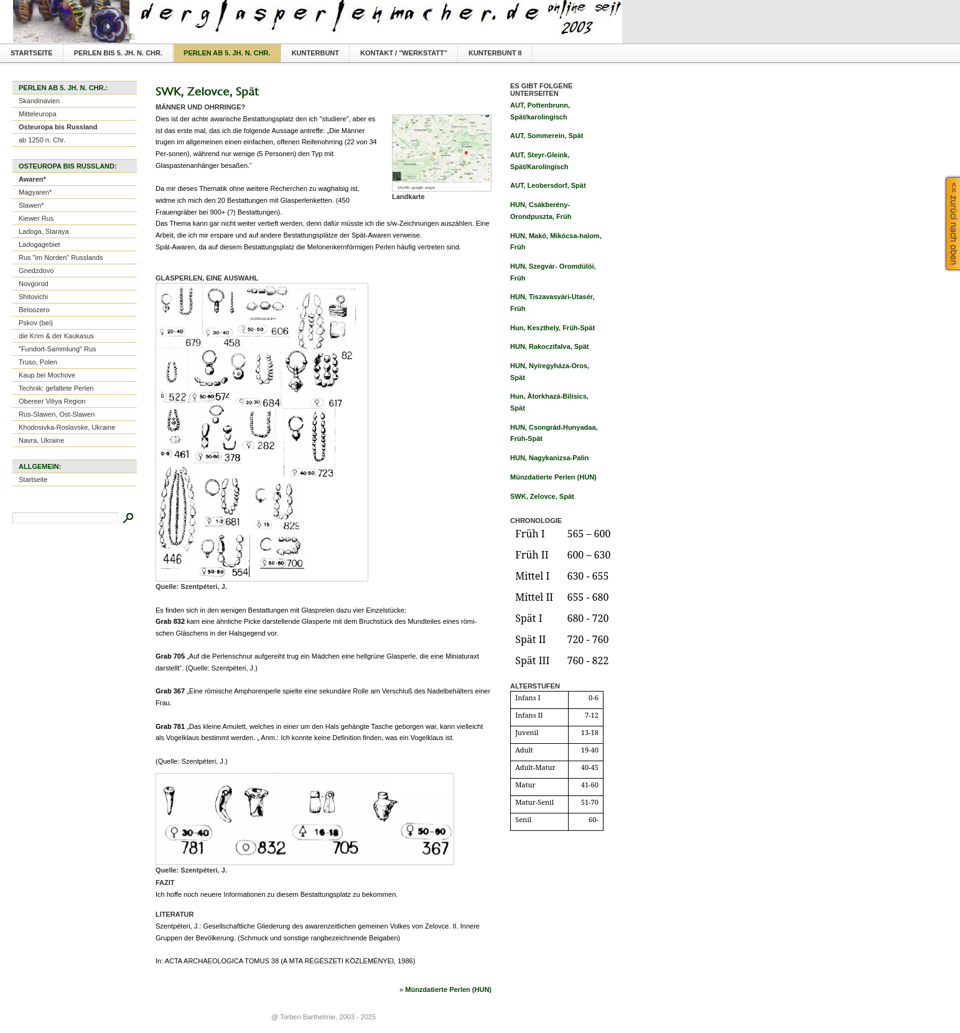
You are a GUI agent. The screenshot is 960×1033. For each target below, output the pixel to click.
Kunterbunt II (495, 53)
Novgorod (34, 283)
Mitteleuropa (38, 114)
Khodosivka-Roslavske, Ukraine (67, 427)
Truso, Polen (38, 362)
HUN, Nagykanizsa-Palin (549, 457)
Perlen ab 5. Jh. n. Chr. (227, 53)
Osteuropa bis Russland (58, 127)
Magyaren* (35, 192)
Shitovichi (33, 296)
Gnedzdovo (36, 270)
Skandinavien (39, 100)
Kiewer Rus (36, 218)
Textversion (592, 10)
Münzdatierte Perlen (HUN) (448, 989)
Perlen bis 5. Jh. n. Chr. (118, 53)
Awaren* (32, 179)
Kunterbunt (315, 53)
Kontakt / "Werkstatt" (403, 53)
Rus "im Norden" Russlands (61, 257)
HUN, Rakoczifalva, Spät (549, 346)
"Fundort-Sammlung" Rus (57, 349)
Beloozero (34, 309)
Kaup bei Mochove (47, 375)
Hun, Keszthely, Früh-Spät (552, 327)
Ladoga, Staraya (44, 231)
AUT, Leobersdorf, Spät (548, 185)
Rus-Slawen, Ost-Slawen (57, 414)
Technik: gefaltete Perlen (56, 388)
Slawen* (31, 205)
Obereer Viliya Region (52, 401)
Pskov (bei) (36, 323)
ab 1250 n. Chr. (42, 140)
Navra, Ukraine (41, 440)
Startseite (32, 53)
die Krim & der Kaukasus (56, 336)
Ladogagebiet (39, 244)
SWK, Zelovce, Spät (542, 496)
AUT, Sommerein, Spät (546, 135)
